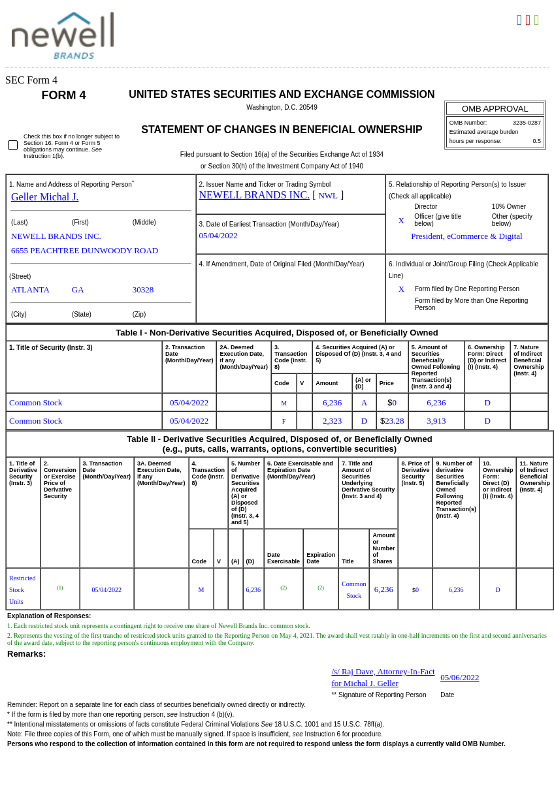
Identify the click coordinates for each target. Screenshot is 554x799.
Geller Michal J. (45, 196)
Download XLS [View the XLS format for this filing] (538, 20)
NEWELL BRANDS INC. (254, 194)
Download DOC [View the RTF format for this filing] (521, 20)
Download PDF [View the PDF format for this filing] (529, 20)
